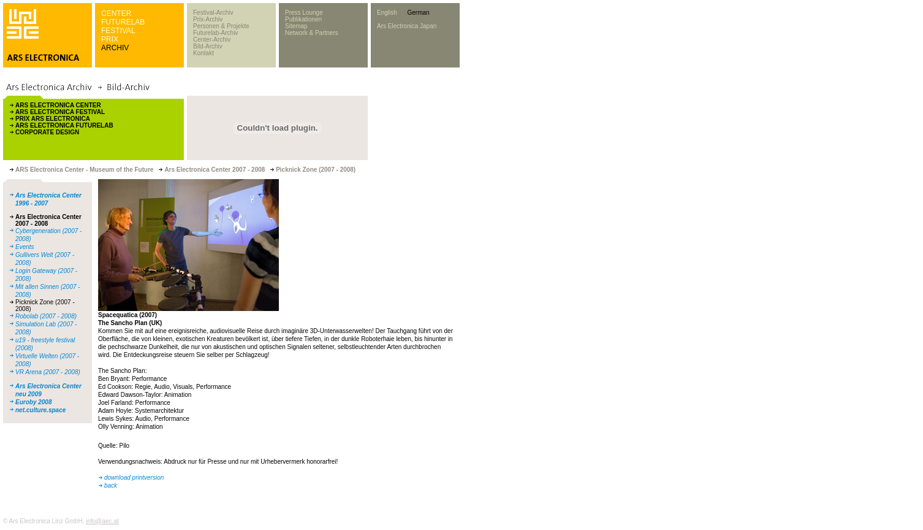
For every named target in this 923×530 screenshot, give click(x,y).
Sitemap (296, 26)
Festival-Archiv (213, 12)
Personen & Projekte (221, 26)
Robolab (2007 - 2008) (46, 316)
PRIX (109, 39)
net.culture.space (40, 410)
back (110, 485)
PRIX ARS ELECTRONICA (52, 118)
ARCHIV (115, 48)
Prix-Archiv (207, 19)
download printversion (134, 477)
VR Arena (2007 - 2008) (47, 372)
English (387, 12)
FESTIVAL (118, 30)
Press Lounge (304, 12)
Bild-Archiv (207, 46)
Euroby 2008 (33, 402)
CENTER (116, 13)
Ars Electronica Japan (406, 26)
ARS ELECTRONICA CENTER (58, 105)
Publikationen (303, 19)
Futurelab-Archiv (215, 32)
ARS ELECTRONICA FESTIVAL (60, 112)
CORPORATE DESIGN (47, 132)
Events (24, 247)
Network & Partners (311, 32)
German (418, 12)
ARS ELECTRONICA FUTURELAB (64, 125)
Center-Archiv (211, 39)
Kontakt (203, 53)
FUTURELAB (123, 22)
